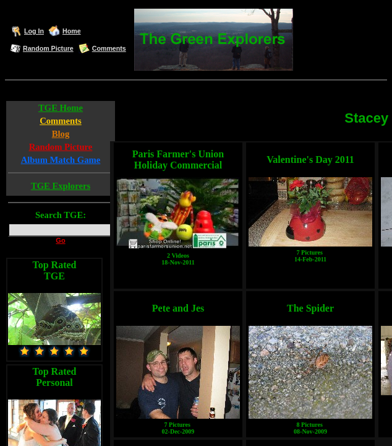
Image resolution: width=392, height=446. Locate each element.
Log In (34, 31)
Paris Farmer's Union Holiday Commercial (178, 159)
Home (71, 31)
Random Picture (48, 48)
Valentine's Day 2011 (310, 159)
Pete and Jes (178, 308)
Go (60, 240)
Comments (109, 48)
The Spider (310, 308)
